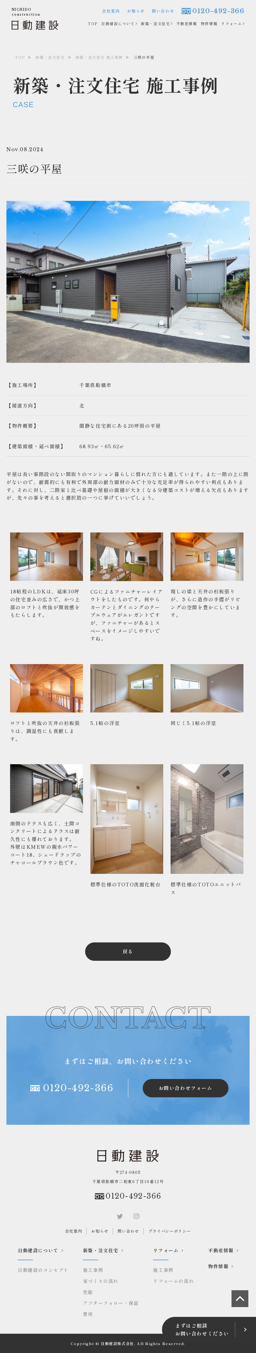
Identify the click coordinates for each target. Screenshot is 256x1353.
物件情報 (209, 23)
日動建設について (118, 23)
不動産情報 (186, 23)
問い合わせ (163, 11)
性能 (88, 1292)
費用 (88, 1314)
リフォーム (231, 23)
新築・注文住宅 (155, 23)
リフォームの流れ (173, 1281)
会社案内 (111, 11)
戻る (127, 951)
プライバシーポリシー (169, 1231)
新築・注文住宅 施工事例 (99, 57)
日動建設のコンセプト (43, 1270)
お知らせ (136, 11)
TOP (93, 23)
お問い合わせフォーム (186, 1088)
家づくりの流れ (101, 1281)
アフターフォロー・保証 (111, 1303)
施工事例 (93, 1270)
